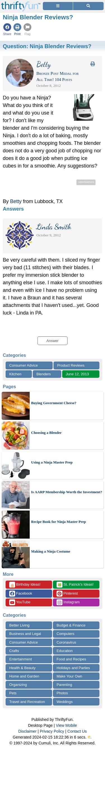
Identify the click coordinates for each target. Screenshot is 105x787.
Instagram (68, 602)
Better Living (19, 625)
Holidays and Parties (73, 668)
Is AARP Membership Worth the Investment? (66, 492)
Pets (13, 693)
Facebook (20, 594)
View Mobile (66, 725)
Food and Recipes (71, 659)
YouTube (19, 602)
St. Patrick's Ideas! (75, 585)
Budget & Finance (71, 625)
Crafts (14, 651)
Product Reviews (71, 365)
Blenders (43, 374)
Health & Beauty (22, 668)
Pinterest (67, 594)
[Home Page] (20, 3)
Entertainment (20, 659)
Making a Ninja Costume (50, 551)
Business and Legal (25, 634)
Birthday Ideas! (24, 585)
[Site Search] (88, 6)
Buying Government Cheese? (53, 403)
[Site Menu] (58, 6)
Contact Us (77, 731)
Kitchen (15, 374)
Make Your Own (69, 676)
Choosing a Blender (46, 432)
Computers (65, 634)
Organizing (18, 685)
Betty (16, 201)
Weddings (65, 702)
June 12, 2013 (77, 374)
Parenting (64, 685)
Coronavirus (66, 642)
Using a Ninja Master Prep (52, 462)
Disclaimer (27, 731)
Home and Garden (24, 676)
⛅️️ (89, 737)
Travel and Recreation (27, 702)
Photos (62, 693)
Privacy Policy (52, 731)
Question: (47, 46)
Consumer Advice (23, 365)
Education (65, 651)
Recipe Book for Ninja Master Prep (58, 522)
